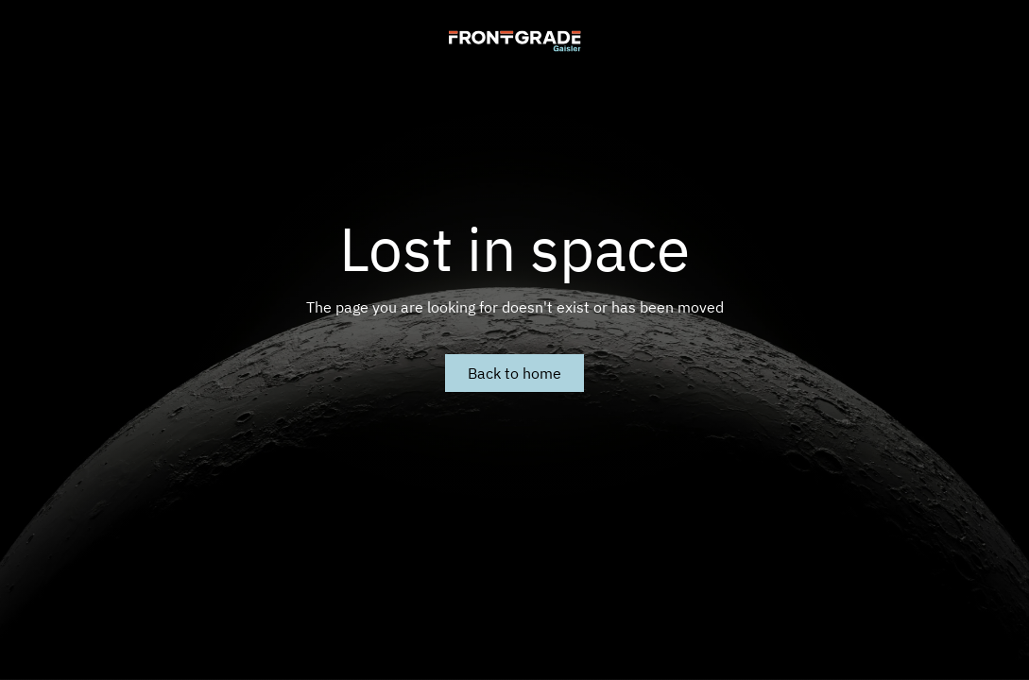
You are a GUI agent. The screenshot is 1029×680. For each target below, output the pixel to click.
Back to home (514, 373)
